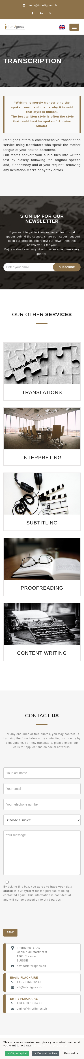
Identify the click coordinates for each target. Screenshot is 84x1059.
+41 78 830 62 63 (29, 982)
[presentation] (37, 915)
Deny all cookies (45, 1053)
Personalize (71, 1053)
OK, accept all (17, 1053)
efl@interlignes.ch (29, 987)
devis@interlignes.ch (31, 966)
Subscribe (67, 267)
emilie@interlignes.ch (32, 1008)
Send (10, 932)
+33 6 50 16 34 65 (29, 1003)
